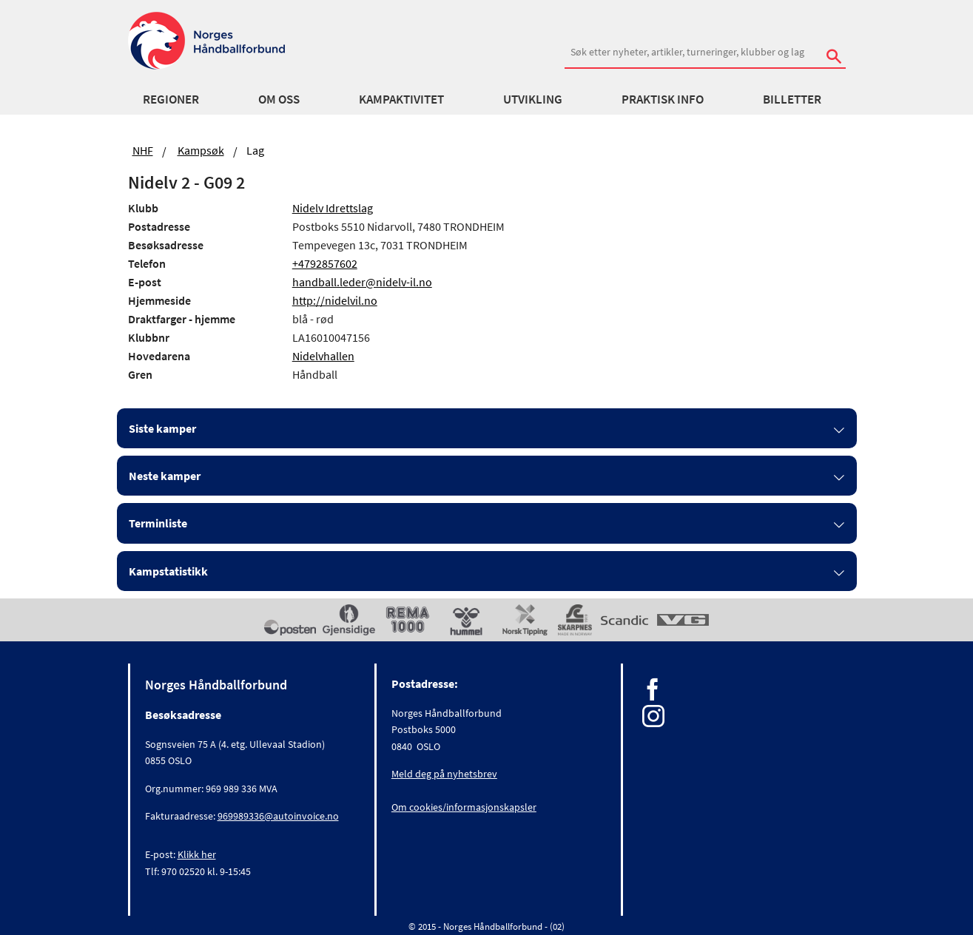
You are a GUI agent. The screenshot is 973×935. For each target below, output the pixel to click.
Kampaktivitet (401, 99)
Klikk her (197, 854)
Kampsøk (201, 150)
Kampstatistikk (168, 571)
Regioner (171, 99)
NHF (142, 150)
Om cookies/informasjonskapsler (463, 807)
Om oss (279, 99)
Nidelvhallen (323, 355)
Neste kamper (165, 475)
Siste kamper (162, 428)
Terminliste (158, 523)
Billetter (792, 99)
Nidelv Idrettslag (332, 207)
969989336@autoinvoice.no (278, 816)
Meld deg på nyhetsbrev (444, 773)
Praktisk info (663, 99)
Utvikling (532, 99)
